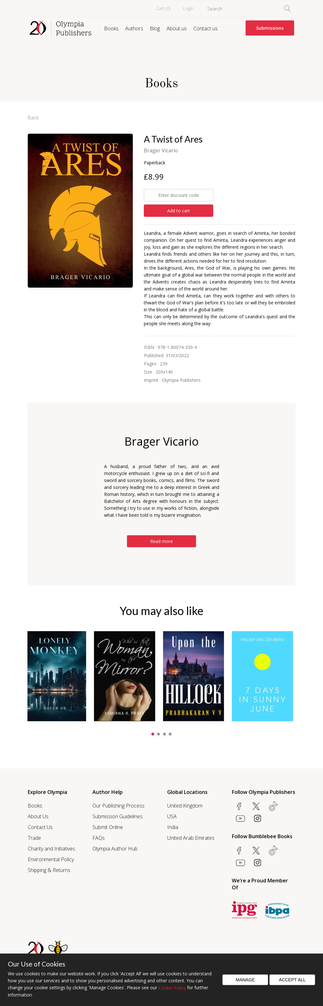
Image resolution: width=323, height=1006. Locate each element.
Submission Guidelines (117, 816)
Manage (245, 979)
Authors (134, 28)
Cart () (163, 8)
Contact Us (40, 826)
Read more (161, 541)
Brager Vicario (161, 150)
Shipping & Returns (49, 869)
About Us (38, 816)
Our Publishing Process (118, 805)
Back (33, 117)
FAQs (98, 837)
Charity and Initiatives (51, 848)
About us (177, 28)
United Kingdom (185, 805)
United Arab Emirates (190, 837)
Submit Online (107, 826)
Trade (34, 837)
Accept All (292, 979)
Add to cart (178, 211)
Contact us (205, 28)
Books (111, 28)
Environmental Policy (51, 859)
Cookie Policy (172, 988)
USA (172, 816)
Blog (155, 28)
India (172, 826)
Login (188, 8)
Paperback (154, 163)
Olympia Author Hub (115, 848)
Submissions (270, 28)
